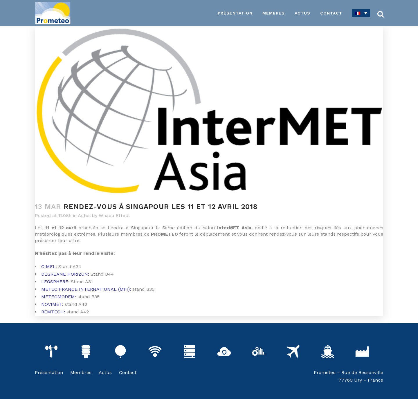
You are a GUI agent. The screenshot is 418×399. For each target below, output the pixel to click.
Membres (80, 372)
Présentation (49, 372)
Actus (84, 215)
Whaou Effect (114, 215)
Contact (127, 372)
